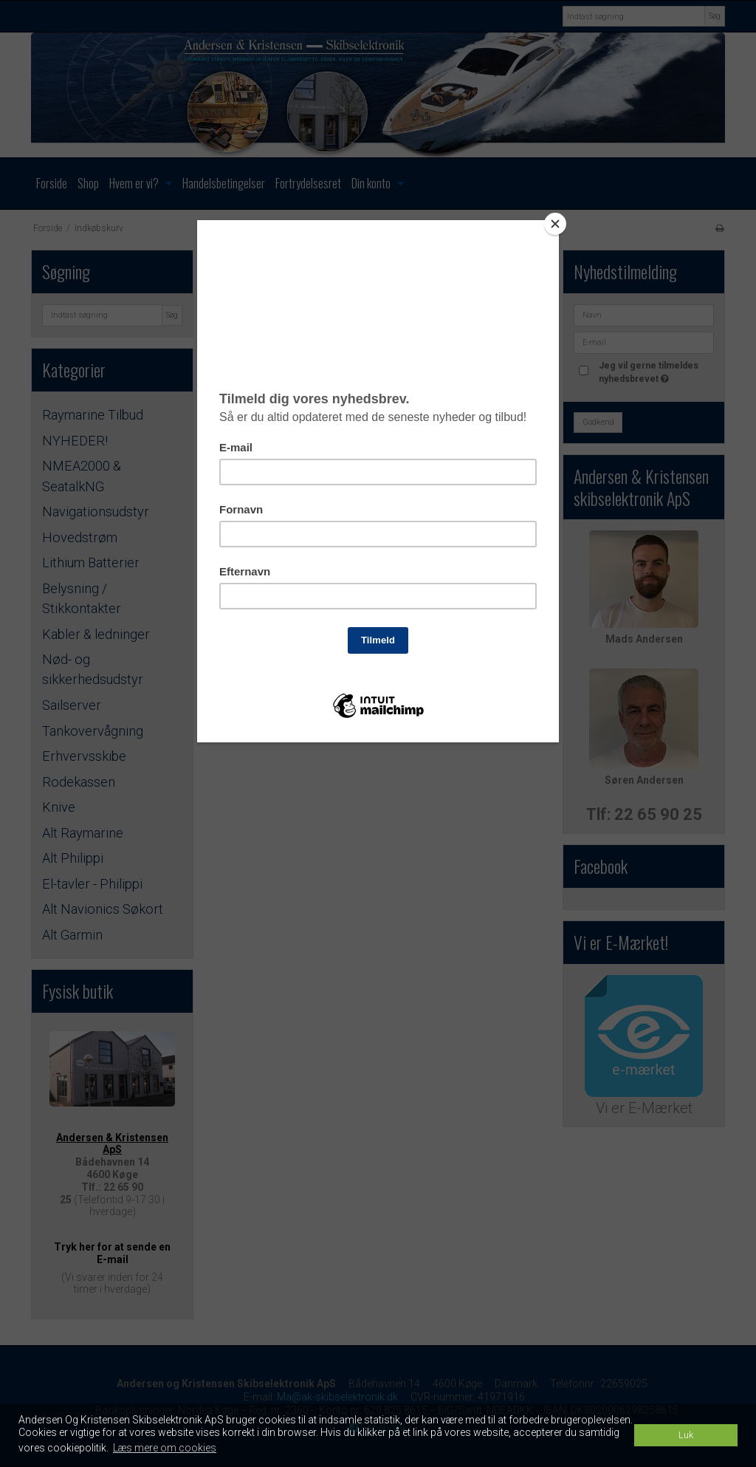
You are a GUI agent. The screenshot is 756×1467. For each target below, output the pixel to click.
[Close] (555, 224)
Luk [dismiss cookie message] (685, 1434)
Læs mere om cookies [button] (164, 1448)
